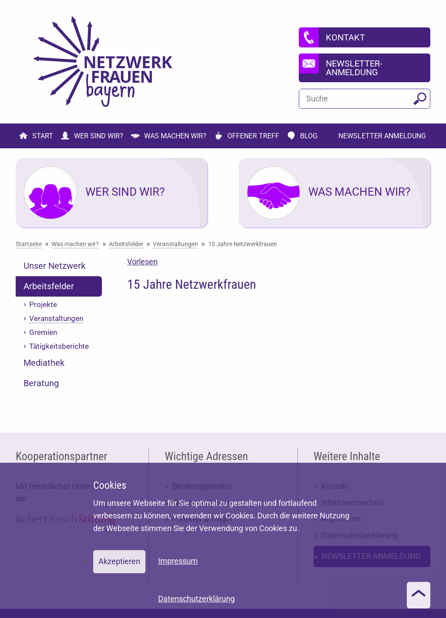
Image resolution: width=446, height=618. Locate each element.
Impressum (178, 560)
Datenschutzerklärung (196, 598)
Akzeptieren (119, 561)
